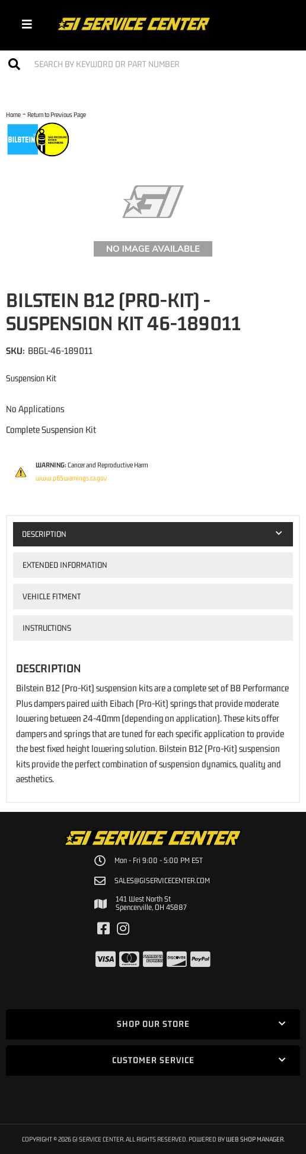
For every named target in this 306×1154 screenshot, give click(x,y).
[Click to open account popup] (281, 24)
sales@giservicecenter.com (162, 881)
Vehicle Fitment (52, 596)
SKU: (15, 350)
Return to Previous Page (56, 114)
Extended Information (65, 565)
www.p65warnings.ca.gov (71, 478)
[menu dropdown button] (27, 24)
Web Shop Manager (254, 1139)
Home (13, 114)
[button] (153, 63)
